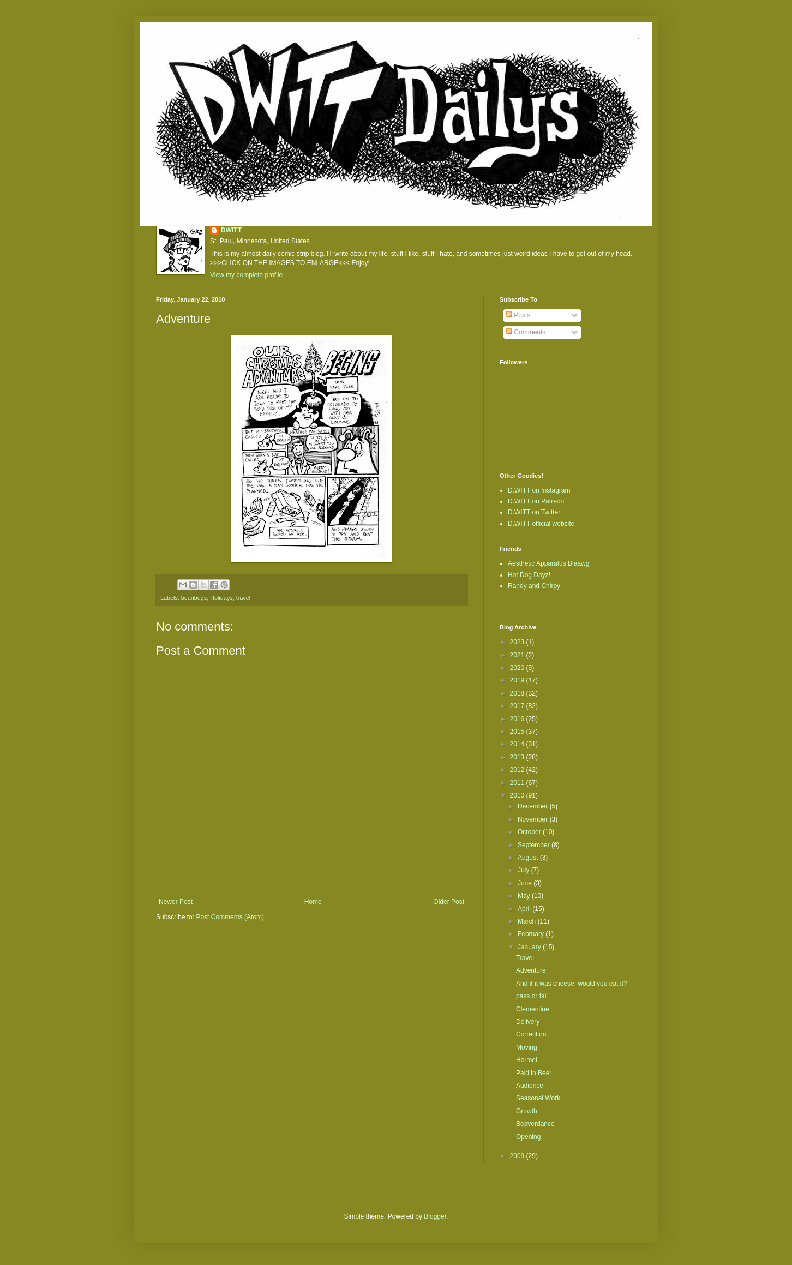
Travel (525, 958)
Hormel (526, 1060)
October (530, 832)
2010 (518, 795)
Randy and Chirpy (534, 586)
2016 (518, 719)
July (524, 870)
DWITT (231, 230)
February (531, 934)
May (525, 896)
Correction (531, 1034)
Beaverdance (535, 1124)
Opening (528, 1137)
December (534, 806)
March (528, 921)
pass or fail (532, 996)
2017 (518, 706)
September (534, 845)
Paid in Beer (533, 1073)
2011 (518, 783)
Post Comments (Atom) (230, 917)
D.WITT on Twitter (534, 512)
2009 (518, 1156)
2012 (518, 770)
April (525, 909)
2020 (518, 668)
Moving (526, 1047)
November (534, 819)
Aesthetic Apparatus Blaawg (548, 563)
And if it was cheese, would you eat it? (571, 983)
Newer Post (176, 902)
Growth (526, 1111)
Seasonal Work (538, 1098)
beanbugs (194, 598)
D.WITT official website (541, 523)
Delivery (527, 1022)
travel (243, 598)
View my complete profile (246, 275)
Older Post (448, 902)
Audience (529, 1085)
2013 (518, 757)
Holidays (221, 598)
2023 (518, 642)
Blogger (435, 1216)
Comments (525, 332)
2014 (518, 744)
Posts (518, 315)
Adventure (531, 970)
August (529, 857)
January (530, 947)
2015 (518, 731)
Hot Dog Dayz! (529, 575)
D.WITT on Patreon (536, 501)
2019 (518, 680)
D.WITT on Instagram (539, 490)
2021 (518, 655)
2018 (518, 693)
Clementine (532, 1009)
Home (313, 902)
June (525, 883)
